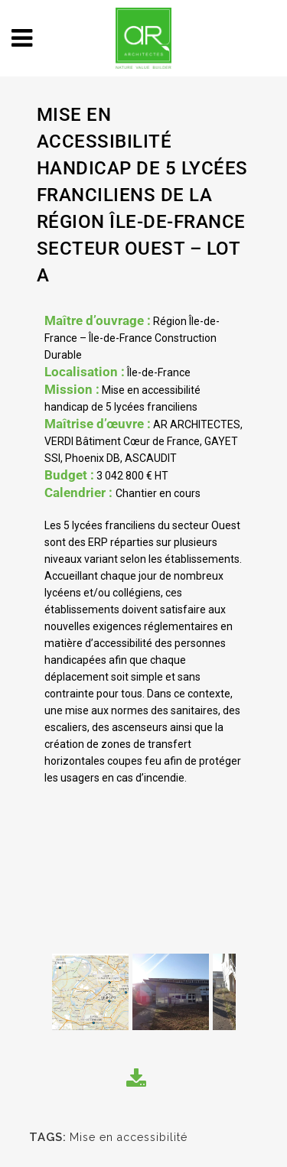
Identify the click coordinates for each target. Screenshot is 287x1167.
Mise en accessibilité (129, 1137)
